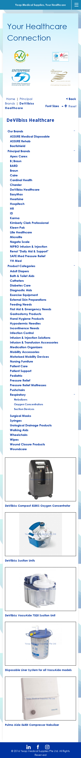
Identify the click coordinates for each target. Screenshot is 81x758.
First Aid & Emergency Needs (30, 309)
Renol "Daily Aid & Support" (29, 251)
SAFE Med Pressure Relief (27, 256)
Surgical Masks (20, 416)
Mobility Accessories (24, 352)
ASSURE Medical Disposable (30, 136)
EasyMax (16, 194)
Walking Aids (19, 430)
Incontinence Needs (24, 328)
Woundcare (18, 449)
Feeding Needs (21, 304)
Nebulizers (20, 399)
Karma (14, 218)
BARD (14, 166)
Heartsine (16, 199)
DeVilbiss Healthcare (25, 189)
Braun (14, 170)
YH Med (16, 261)
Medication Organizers (26, 347)
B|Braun (15, 161)
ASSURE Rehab (20, 141)
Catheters (17, 280)
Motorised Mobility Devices (29, 356)
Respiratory (43, 395)
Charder (16, 185)
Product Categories (41, 266)
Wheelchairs (18, 435)
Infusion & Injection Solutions (30, 337)
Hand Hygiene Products (27, 318)
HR (12, 208)
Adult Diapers (19, 271)
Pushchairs (17, 390)
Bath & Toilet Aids (22, 276)
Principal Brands (41, 151)
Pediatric (16, 375)
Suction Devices (24, 409)
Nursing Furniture (21, 361)
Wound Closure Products (27, 444)
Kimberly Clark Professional (29, 223)
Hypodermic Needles (25, 323)
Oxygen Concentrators (28, 404)
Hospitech (17, 204)
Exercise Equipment (24, 295)
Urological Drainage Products (31, 425)
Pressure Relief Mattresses (28, 385)
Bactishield (17, 146)
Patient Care (19, 366)
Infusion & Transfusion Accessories (34, 342)
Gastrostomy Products (25, 314)
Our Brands (41, 131)
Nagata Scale (20, 242)
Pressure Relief (20, 380)
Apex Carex (18, 156)
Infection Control (22, 333)
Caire (14, 175)
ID (11, 213)
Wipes (14, 439)
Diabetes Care (20, 285)
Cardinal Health (21, 180)
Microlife (16, 237)
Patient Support (20, 371)
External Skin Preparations (28, 299)
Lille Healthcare (21, 232)
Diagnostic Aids (21, 290)
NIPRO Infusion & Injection (28, 246)
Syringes (16, 420)
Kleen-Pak (17, 227)
